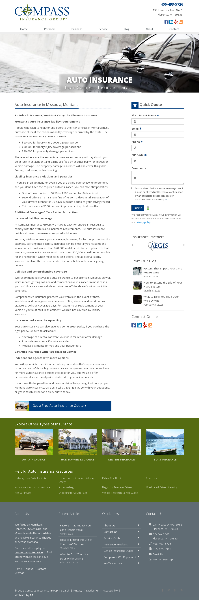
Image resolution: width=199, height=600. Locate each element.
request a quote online (29, 552)
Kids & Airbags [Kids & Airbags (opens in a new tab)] (23, 492)
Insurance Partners (148, 236)
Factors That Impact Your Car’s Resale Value (158, 272)
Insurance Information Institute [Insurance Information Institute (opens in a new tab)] (32, 487)
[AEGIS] (158, 246)
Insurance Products (121, 544)
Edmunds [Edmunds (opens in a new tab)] (151, 478)
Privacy (77, 590)
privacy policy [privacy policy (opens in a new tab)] (143, 222)
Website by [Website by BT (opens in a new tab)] (24, 595)
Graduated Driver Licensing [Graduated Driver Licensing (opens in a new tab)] (161, 487)
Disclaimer (92, 590)
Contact (174, 29)
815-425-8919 (162, 549)
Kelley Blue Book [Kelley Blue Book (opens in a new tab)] (111, 478)
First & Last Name (145, 115)
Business (77, 29)
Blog (126, 29)
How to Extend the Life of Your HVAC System (158, 286)
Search (65, 590)
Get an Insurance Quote (121, 550)
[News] (181, 22)
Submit (138, 208)
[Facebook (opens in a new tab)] (166, 22)
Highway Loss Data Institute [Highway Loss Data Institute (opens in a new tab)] (31, 478)
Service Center (121, 538)
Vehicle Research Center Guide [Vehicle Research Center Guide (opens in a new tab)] (120, 492)
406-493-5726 (162, 543)
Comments (138, 168)
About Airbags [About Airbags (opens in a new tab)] (67, 487)
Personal (49, 29)
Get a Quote (51, 406)
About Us (121, 525)
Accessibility (110, 590)
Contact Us (121, 531)
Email (136, 128)
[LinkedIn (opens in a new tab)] (171, 22)
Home (24, 29)
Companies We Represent (121, 557)
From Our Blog (144, 261)
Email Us (158, 554)
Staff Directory (121, 563)
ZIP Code (139, 155)
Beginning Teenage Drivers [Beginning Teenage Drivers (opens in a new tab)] (117, 487)
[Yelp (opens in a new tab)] (176, 22)
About (149, 29)
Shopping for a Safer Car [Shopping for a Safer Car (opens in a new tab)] (73, 492)
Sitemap (19, 573)
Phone (137, 141)
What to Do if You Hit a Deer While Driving (158, 301)
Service (103, 29)
